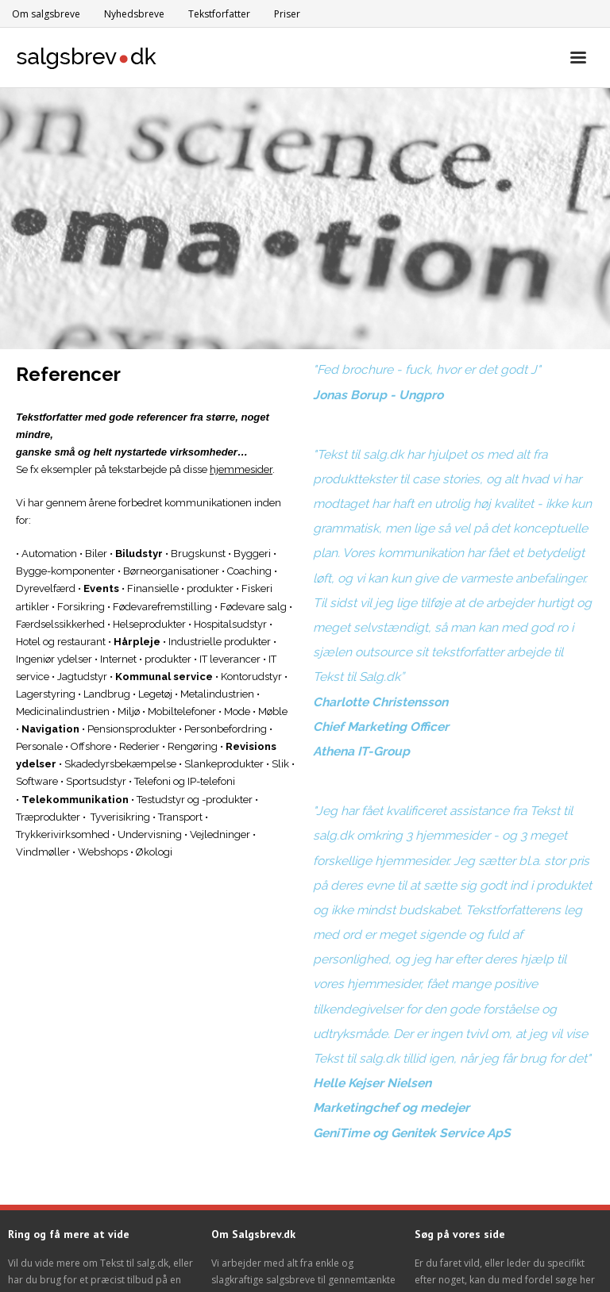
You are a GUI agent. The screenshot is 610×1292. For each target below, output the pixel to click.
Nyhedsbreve (134, 14)
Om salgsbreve (46, 14)
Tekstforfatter (219, 14)
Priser (287, 14)
